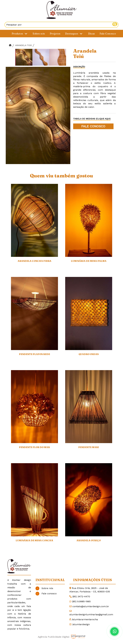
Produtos (20, 33)
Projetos (55, 33)
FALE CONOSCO (93, 126)
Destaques (74, 33)
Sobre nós (39, 33)
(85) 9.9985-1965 (81, 601)
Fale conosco (46, 593)
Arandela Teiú (23, 45)
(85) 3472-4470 (81, 596)
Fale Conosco (108, 33)
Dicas (91, 33)
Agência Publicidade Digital (53, 636)
